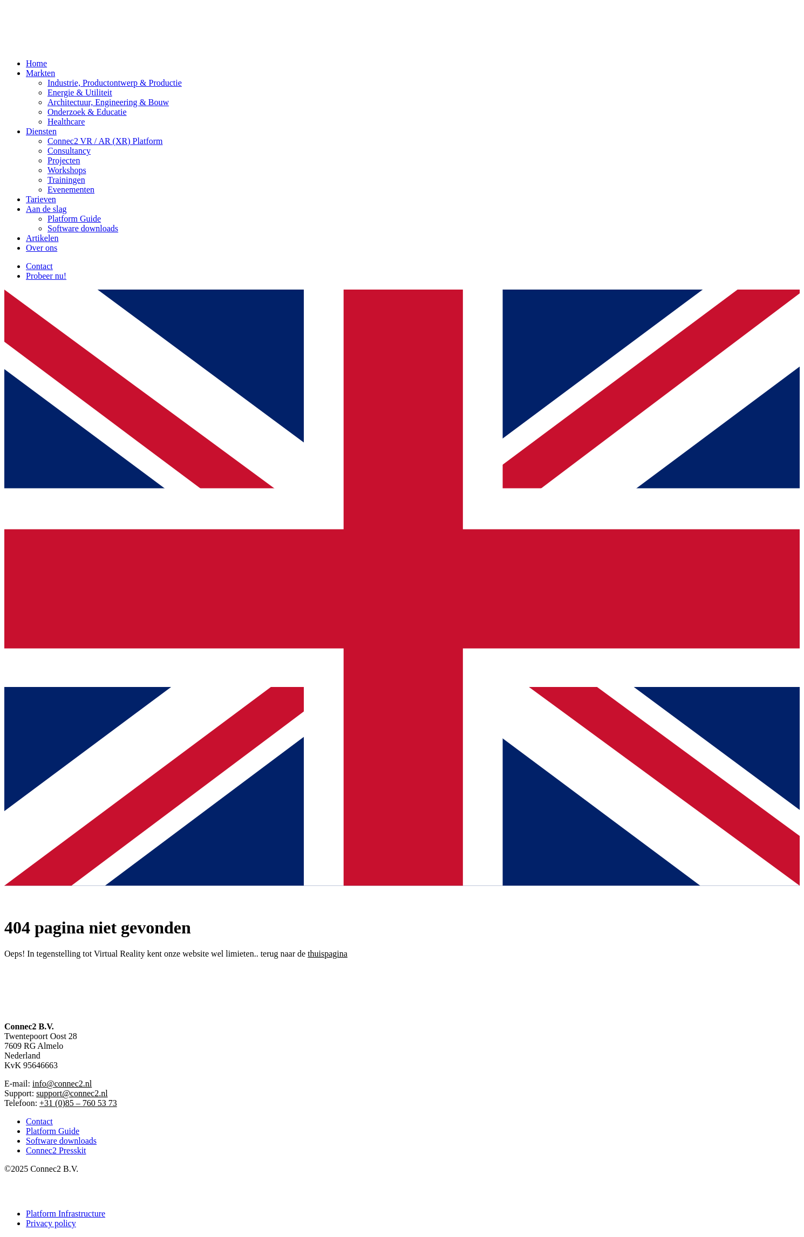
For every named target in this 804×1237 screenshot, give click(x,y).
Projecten (63, 160)
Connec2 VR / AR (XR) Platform (104, 141)
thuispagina (328, 953)
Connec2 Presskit (56, 1150)
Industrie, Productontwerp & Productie (114, 82)
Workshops (66, 170)
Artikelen (42, 238)
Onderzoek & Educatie (87, 111)
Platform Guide (74, 218)
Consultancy (69, 150)
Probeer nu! (46, 275)
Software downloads (82, 228)
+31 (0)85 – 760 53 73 (78, 1103)
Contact (39, 266)
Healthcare (66, 121)
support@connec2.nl (71, 1093)
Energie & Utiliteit (79, 92)
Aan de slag (46, 209)
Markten (40, 73)
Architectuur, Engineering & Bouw (108, 102)
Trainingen (66, 179)
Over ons (41, 247)
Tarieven (41, 199)
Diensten (41, 131)
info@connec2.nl (62, 1083)
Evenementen (70, 189)
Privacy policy (51, 1223)
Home (36, 63)
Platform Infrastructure (65, 1213)
